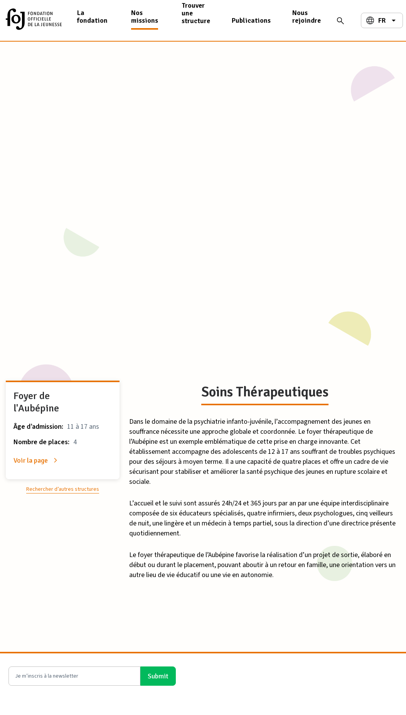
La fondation (92, 16)
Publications (251, 20)
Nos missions (144, 16)
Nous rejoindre (306, 16)
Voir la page (30, 460)
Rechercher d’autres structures (62, 489)
